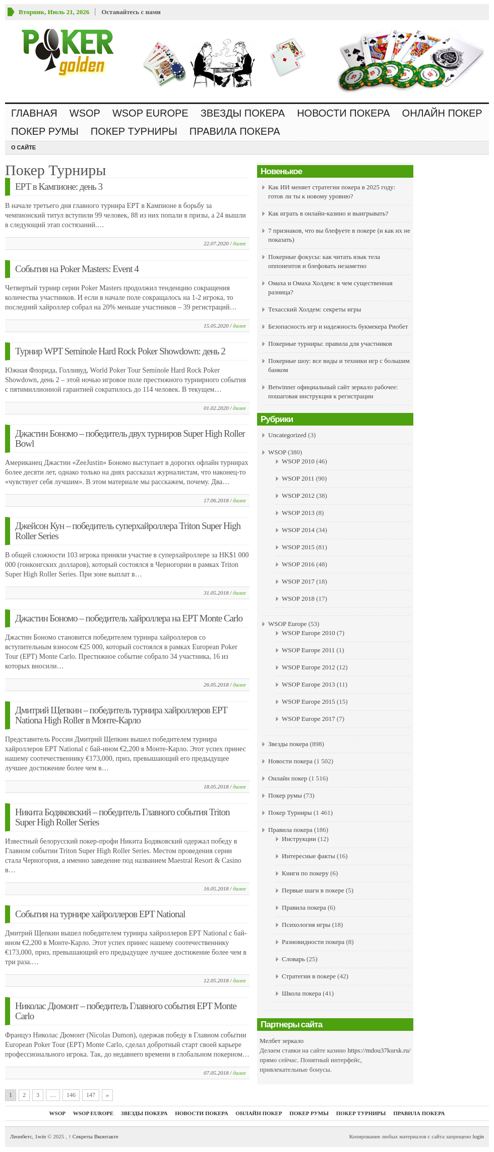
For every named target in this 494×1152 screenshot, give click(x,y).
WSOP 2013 (298, 512)
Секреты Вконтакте (93, 1136)
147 (90, 1094)
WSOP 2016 (298, 564)
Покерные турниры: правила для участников (330, 343)
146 (71, 1094)
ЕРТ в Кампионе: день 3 (58, 186)
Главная (34, 113)
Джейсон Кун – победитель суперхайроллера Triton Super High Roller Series (127, 530)
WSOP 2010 (298, 461)
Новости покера (343, 113)
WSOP (85, 113)
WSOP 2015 (298, 547)
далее (239, 243)
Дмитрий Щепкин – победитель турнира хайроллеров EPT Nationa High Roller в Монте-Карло (121, 715)
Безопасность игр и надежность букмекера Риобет (338, 326)
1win (40, 1136)
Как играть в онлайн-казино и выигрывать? (328, 213)
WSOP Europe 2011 (308, 650)
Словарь (293, 959)
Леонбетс (21, 1136)
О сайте (23, 147)
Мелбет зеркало (281, 1040)
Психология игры (306, 924)
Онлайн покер (442, 113)
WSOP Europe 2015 (308, 701)
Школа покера (301, 993)
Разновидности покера (313, 942)
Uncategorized (287, 435)
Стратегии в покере (309, 976)
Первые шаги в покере (313, 890)
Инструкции (299, 839)
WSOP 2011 (298, 478)
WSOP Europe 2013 (308, 684)
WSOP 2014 (298, 530)
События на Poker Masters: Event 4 (77, 269)
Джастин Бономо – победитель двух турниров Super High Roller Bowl (129, 438)
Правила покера (235, 131)
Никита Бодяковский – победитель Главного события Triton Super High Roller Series (122, 817)
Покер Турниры (134, 131)
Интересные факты (308, 856)
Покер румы (45, 131)
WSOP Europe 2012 (308, 667)
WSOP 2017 (298, 581)
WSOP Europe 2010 (308, 633)
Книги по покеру (305, 873)
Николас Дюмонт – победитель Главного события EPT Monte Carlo (125, 1011)
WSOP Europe (150, 113)
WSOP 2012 (298, 495)
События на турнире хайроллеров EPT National (100, 914)
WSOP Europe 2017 (308, 718)
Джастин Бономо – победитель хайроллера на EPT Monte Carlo (128, 618)
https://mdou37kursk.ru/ (378, 1050)
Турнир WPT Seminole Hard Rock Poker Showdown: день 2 (120, 351)
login (478, 1136)
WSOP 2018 (298, 598)
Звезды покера (243, 113)
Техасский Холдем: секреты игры (314, 309)
